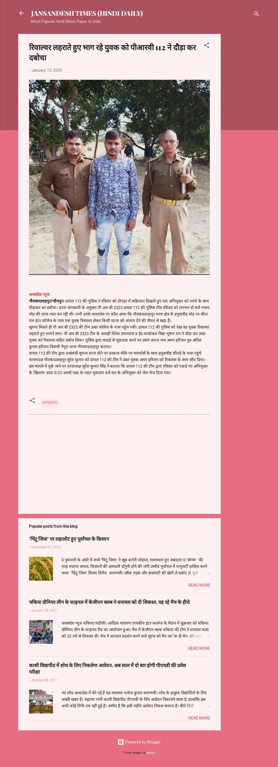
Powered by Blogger (139, 742)
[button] (206, 46)
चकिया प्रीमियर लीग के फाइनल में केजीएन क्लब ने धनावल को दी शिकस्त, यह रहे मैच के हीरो (109, 602)
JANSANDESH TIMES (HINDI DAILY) (87, 13)
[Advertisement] (242, 115)
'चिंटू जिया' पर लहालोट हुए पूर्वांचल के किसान (69, 539)
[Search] (256, 15)
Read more (199, 585)
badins (150, 753)
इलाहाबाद (49, 402)
